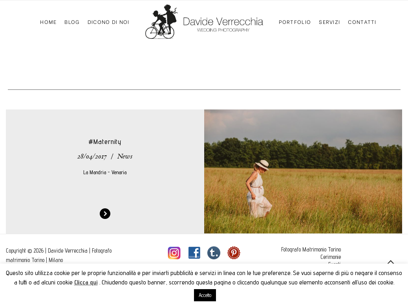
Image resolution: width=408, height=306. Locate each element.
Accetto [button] (205, 295)
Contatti (362, 21)
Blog (71, 21)
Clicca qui (86, 282)
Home (48, 21)
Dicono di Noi (109, 21)
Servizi (329, 21)
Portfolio (295, 21)
